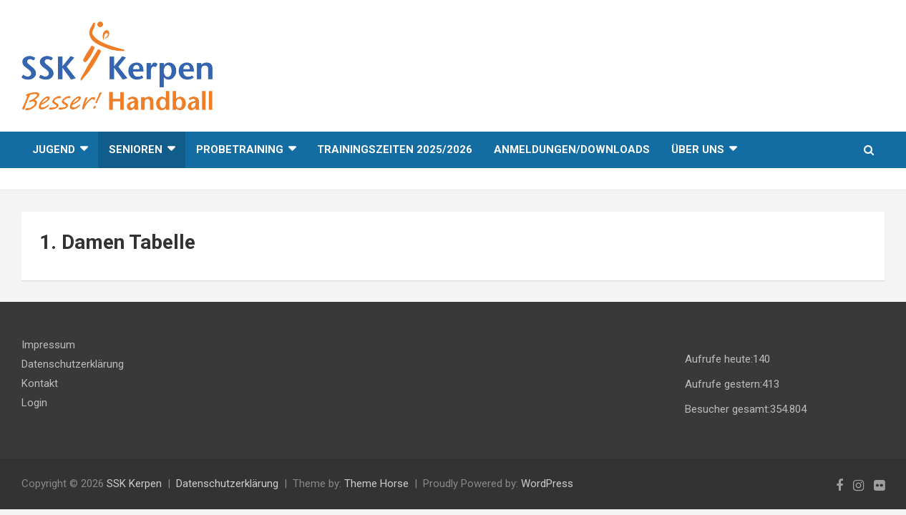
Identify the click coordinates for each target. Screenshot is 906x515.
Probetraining (239, 149)
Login (34, 402)
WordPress (547, 483)
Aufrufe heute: (719, 359)
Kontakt (39, 383)
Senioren (135, 149)
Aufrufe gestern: (723, 384)
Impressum (48, 344)
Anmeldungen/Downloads (572, 149)
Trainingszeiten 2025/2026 (394, 149)
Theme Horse (376, 483)
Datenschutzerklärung (72, 364)
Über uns (697, 149)
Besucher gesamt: (727, 409)
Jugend (53, 149)
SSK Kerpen (134, 483)
